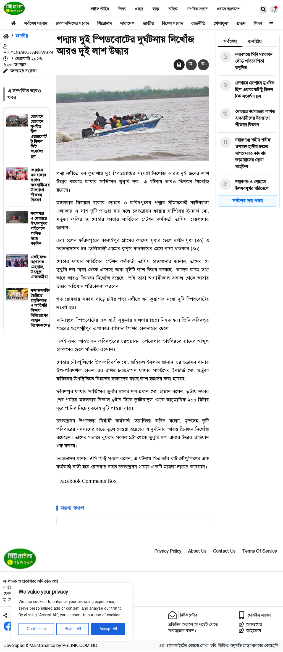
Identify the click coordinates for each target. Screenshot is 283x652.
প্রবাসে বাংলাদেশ (228, 9)
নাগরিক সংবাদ (197, 9)
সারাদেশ (127, 23)
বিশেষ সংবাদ (172, 23)
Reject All (73, 629)
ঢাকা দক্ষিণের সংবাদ (72, 23)
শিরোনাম (104, 23)
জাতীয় (148, 23)
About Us (197, 552)
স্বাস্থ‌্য (155, 9)
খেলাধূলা (221, 23)
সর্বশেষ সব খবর (247, 201)
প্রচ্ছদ (139, 9)
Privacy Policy (167, 552)
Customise (36, 629)
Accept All (108, 629)
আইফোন (250, 632)
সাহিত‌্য (173, 9)
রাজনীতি (198, 23)
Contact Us (224, 552)
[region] (72, 612)
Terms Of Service (259, 552)
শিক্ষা (121, 9)
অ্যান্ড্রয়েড (250, 625)
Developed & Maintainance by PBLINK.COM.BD (50, 647)
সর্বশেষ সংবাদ (35, 23)
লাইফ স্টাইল (100, 9)
